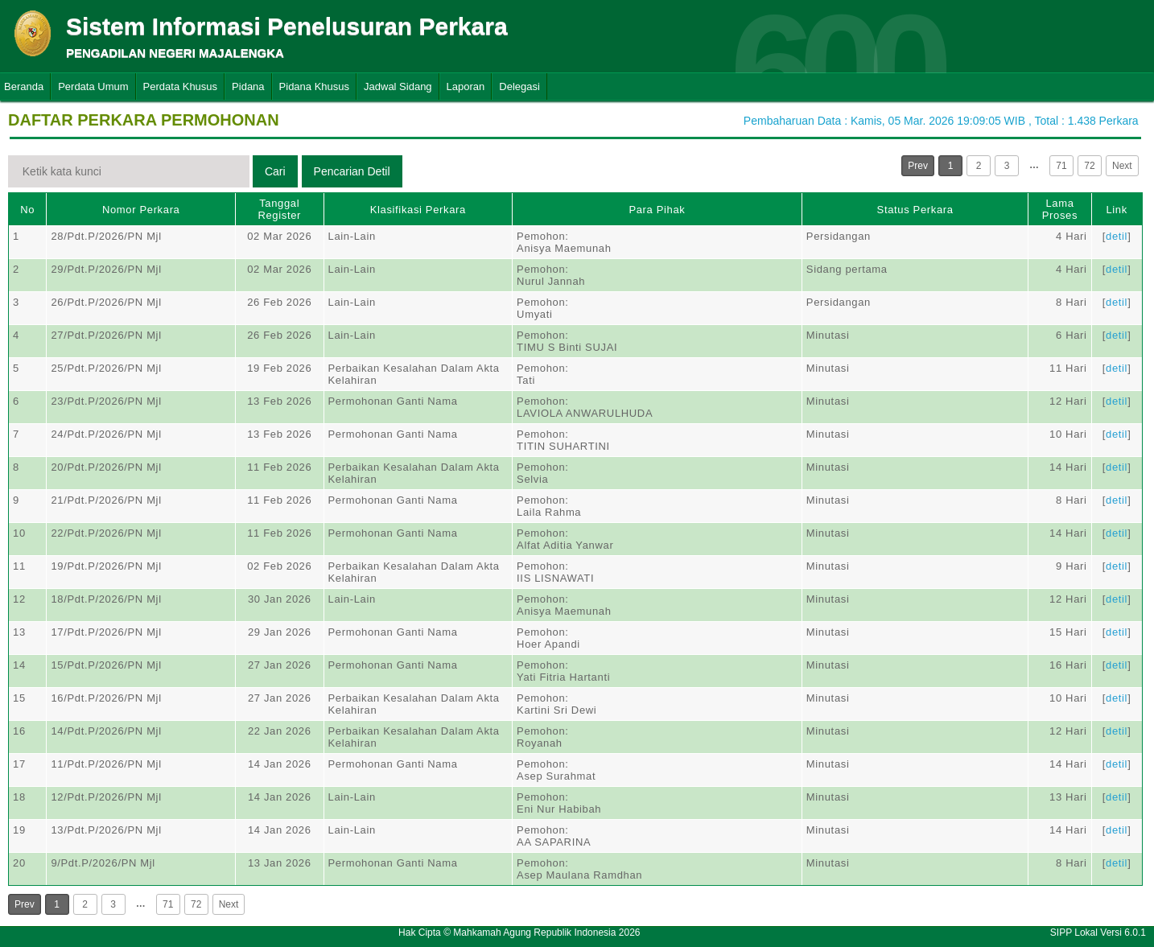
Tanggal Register (279, 209)
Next (1122, 165)
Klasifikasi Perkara (418, 210)
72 (1089, 165)
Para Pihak (657, 210)
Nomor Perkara (141, 210)
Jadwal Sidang (398, 86)
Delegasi (519, 86)
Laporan (466, 86)
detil (1116, 236)
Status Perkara (915, 210)
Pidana (248, 86)
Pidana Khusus (314, 86)
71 (1061, 165)
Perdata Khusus (180, 86)
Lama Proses (1060, 209)
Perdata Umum (93, 86)
